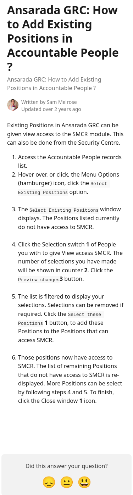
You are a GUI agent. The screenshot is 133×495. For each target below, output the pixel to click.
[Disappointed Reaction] (49, 481)
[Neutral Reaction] (67, 481)
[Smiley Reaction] (84, 481)
